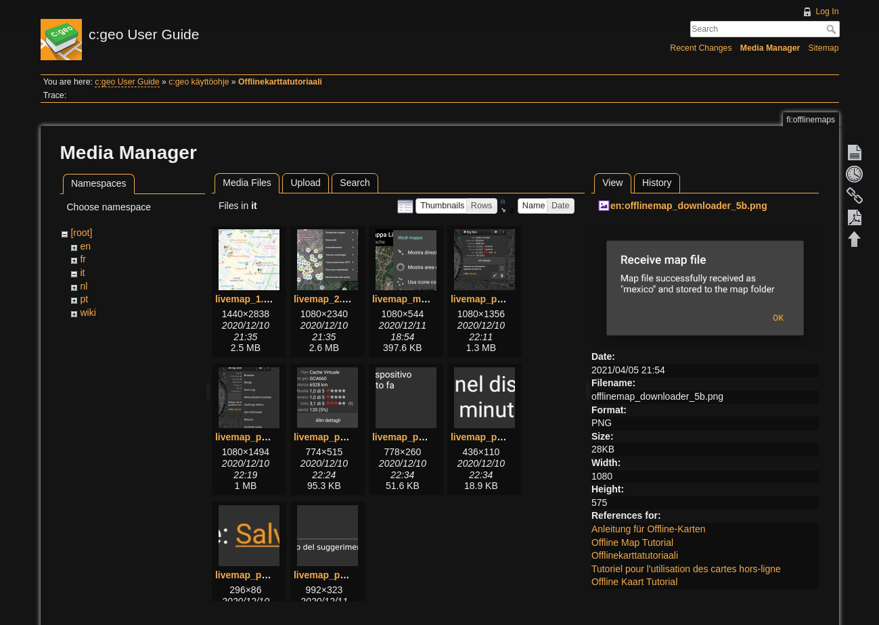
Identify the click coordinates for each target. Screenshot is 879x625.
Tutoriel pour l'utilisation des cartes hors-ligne (686, 568)
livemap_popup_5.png (422, 437)
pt (84, 299)
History (657, 182)
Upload (305, 182)
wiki (87, 312)
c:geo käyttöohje (198, 82)
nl (83, 286)
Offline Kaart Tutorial (634, 581)
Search (832, 29)
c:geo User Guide (127, 82)
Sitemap (824, 48)
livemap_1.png (248, 299)
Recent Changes (700, 48)
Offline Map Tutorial (632, 542)
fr (83, 259)
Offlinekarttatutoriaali (280, 82)
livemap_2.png (326, 299)
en (85, 246)
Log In (826, 11)
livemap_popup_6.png (501, 437)
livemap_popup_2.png (265, 437)
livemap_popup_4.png (344, 437)
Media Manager (770, 48)
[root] (81, 232)
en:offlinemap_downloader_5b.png (688, 205)
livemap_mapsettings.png (430, 299)
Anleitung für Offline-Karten (648, 529)
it (82, 272)
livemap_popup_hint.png (350, 575)
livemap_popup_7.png (265, 575)
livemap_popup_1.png (501, 299)
